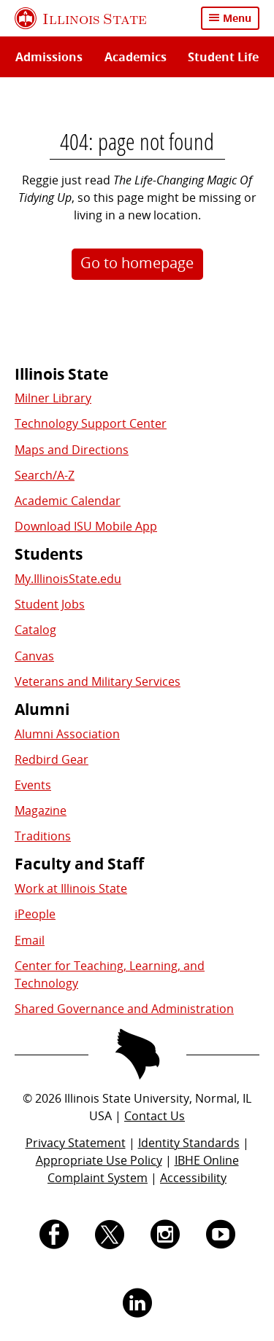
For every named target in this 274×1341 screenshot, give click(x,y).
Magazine (40, 810)
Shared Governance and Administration (124, 1009)
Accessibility (193, 1178)
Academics (135, 57)
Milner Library (53, 398)
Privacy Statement (76, 1143)
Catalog (35, 630)
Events (33, 785)
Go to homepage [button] (137, 263)
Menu (237, 18)
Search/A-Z (45, 475)
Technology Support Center (91, 423)
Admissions (49, 57)
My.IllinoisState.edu (68, 579)
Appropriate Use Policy (99, 1160)
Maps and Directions (72, 450)
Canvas (34, 656)
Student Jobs (50, 604)
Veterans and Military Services (97, 681)
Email (30, 940)
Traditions (43, 836)
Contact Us (154, 1116)
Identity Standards (189, 1143)
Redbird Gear (51, 759)
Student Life (223, 57)
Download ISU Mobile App (86, 526)
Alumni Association (67, 734)
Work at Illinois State (71, 888)
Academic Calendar (68, 501)
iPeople (35, 914)
